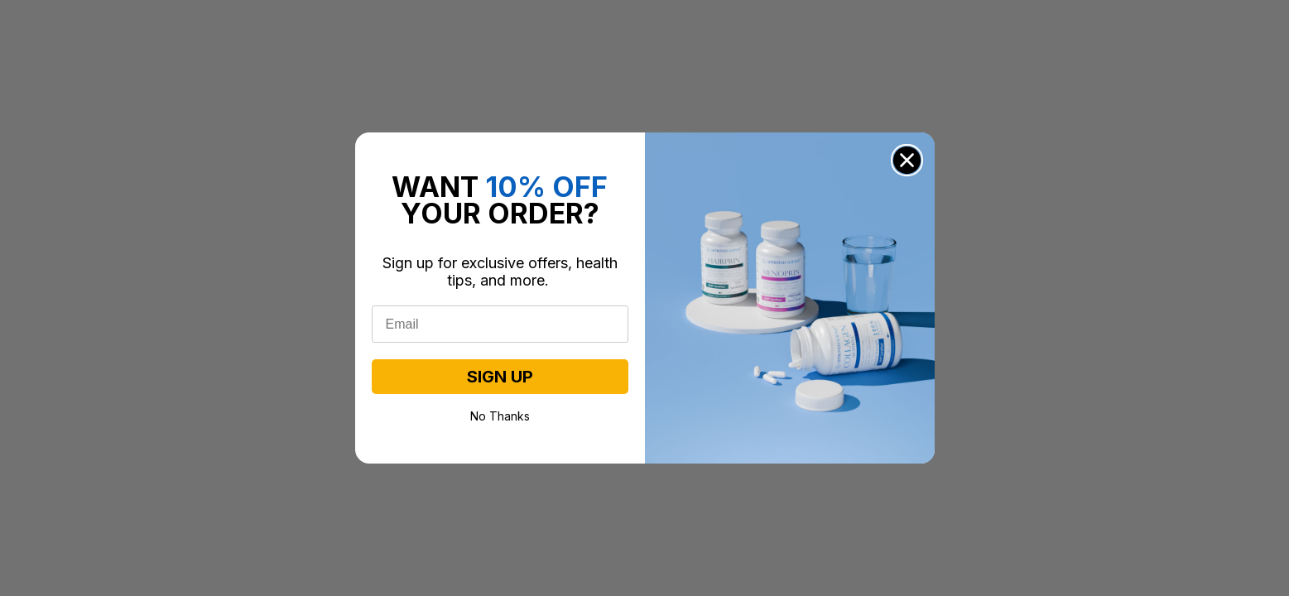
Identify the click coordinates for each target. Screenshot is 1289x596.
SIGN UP (500, 377)
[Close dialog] (906, 160)
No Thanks (500, 415)
